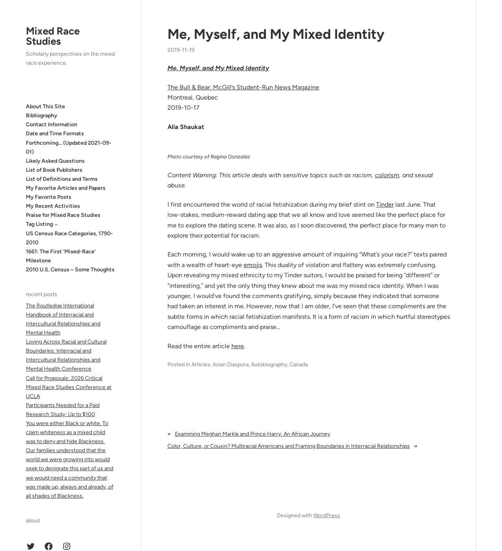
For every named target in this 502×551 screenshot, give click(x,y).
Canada (298, 364)
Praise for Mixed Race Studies (63, 215)
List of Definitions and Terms (62, 179)
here (237, 346)
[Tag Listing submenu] (56, 224)
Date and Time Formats (55, 133)
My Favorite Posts (48, 197)
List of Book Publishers (54, 170)
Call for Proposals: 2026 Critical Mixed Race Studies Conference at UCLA (68, 387)
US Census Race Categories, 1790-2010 (69, 238)
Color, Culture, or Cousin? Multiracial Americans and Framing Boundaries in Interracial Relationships (288, 446)
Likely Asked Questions (55, 161)
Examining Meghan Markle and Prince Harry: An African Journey (252, 434)
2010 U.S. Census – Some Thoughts (70, 269)
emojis (253, 265)
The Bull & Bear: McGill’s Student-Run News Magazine (243, 87)
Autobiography (269, 364)
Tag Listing (39, 224)
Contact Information (51, 124)
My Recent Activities (53, 206)
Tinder (385, 204)
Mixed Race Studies (53, 36)
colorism (387, 175)
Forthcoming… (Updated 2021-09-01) (68, 147)
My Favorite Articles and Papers (65, 188)
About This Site (45, 106)
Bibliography (41, 115)
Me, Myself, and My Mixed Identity (275, 34)
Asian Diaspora (231, 364)
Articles (200, 364)
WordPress (326, 515)
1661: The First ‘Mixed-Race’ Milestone (61, 256)
